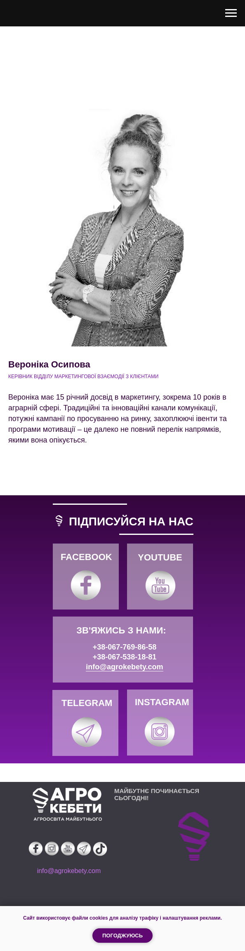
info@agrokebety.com (124, 667)
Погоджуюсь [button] (122, 935)
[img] (85, 585)
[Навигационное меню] (231, 13)
